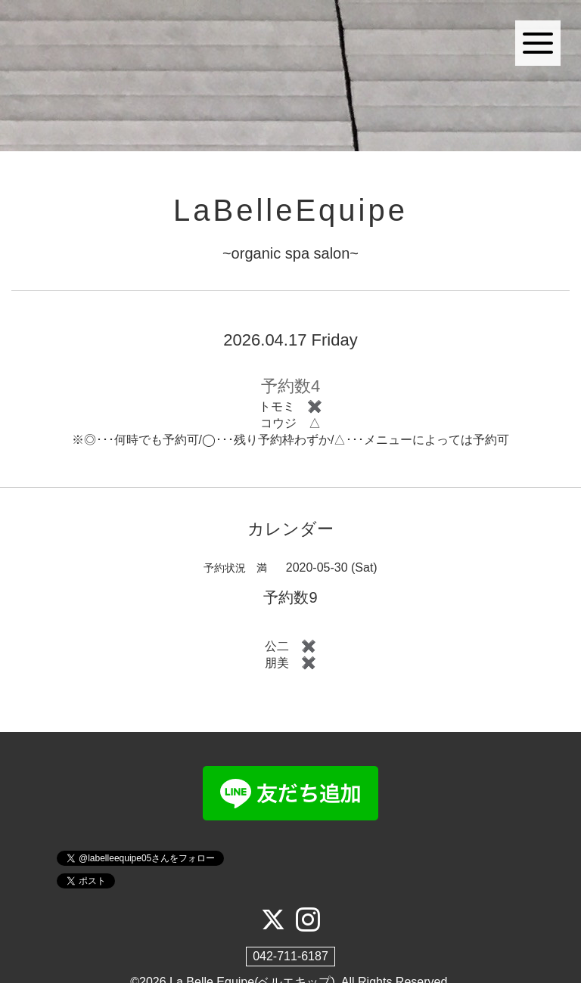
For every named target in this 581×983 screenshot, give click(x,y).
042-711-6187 (290, 956)
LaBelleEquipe (290, 210)
